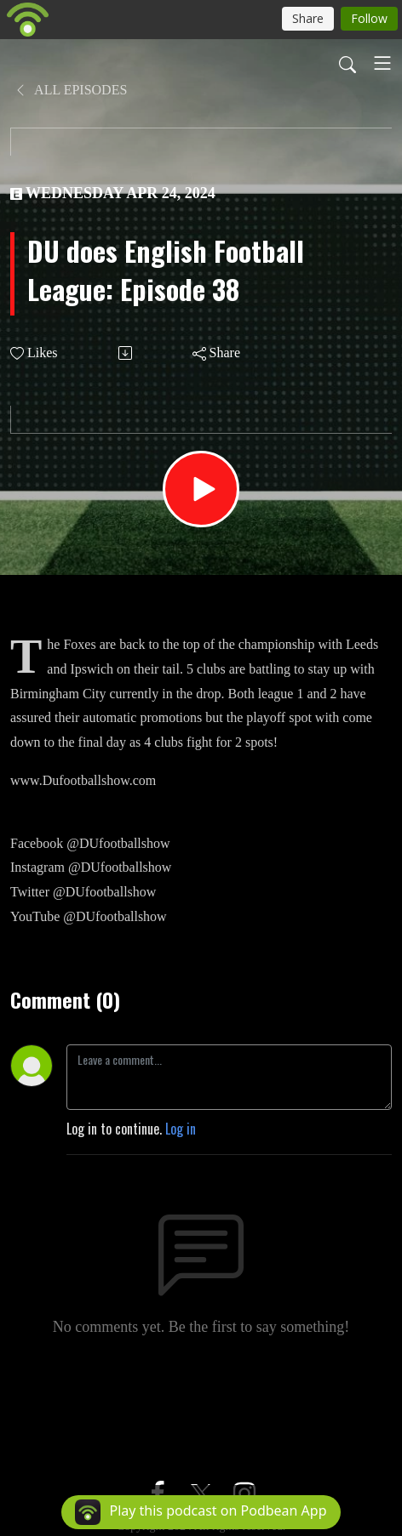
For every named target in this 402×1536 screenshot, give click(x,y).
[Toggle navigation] (382, 63)
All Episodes (70, 89)
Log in (180, 1128)
